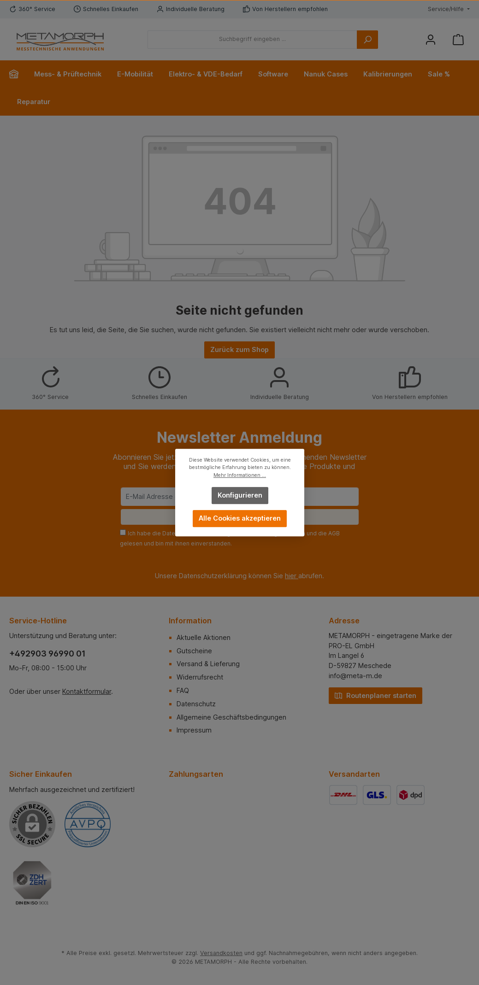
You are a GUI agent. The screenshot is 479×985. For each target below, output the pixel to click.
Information (190, 620)
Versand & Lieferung (208, 664)
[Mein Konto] (430, 39)
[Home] (17, 74)
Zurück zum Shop (239, 349)
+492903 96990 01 (47, 653)
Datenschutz (196, 704)
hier (291, 576)
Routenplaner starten (375, 695)
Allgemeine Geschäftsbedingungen (231, 717)
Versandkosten (221, 953)
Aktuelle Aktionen (204, 637)
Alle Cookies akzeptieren (240, 518)
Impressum (194, 730)
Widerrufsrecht (200, 677)
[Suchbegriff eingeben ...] (252, 39)
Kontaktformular (86, 691)
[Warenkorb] (458, 39)
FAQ (183, 690)
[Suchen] (367, 39)
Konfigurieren (239, 495)
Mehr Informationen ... (239, 475)
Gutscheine (194, 651)
